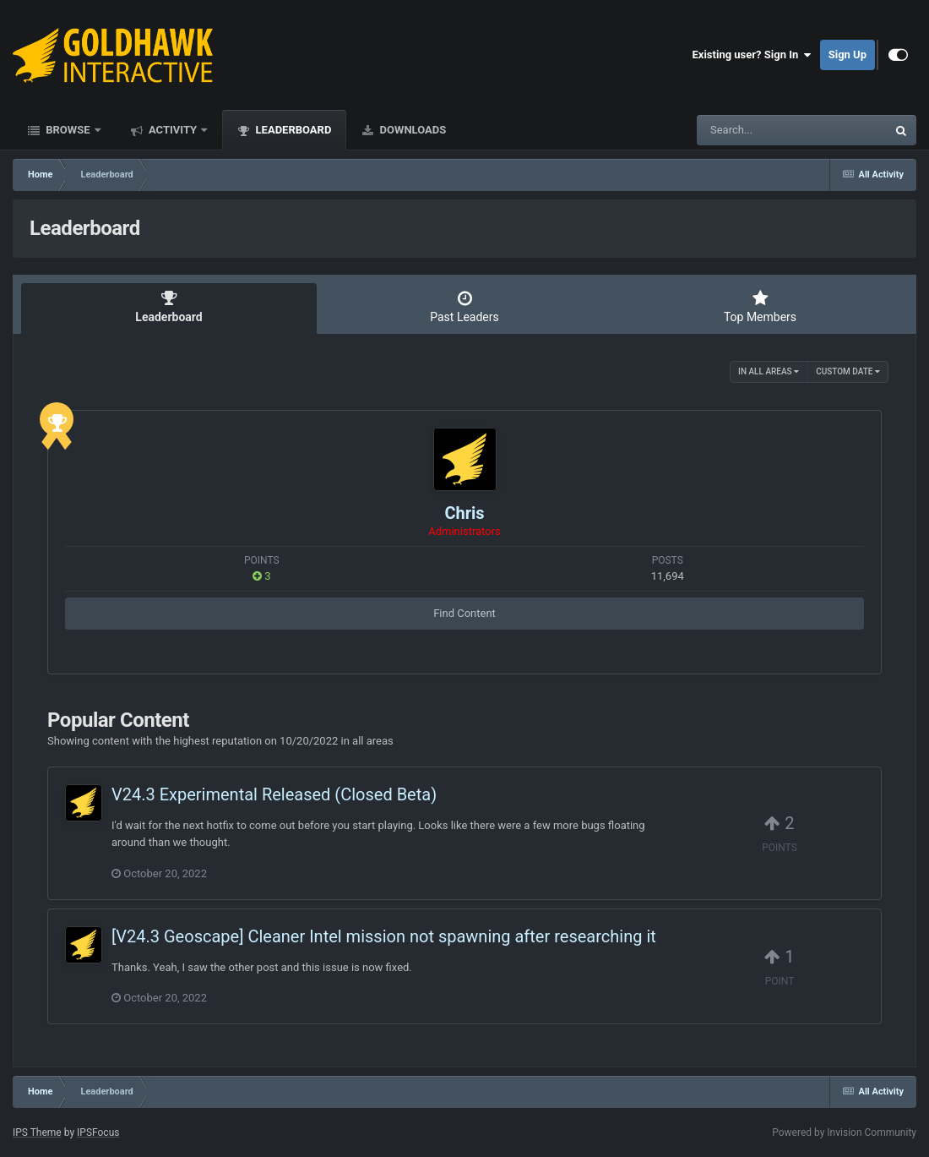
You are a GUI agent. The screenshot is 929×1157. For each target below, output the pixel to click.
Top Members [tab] (760, 307)
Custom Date (848, 371)
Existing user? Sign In (752, 55)
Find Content (464, 613)
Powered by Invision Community (844, 1132)
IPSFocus (98, 1132)
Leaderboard (292, 129)
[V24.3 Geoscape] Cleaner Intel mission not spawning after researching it (383, 936)
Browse (68, 129)
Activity (173, 129)
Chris (464, 513)
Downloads (411, 129)
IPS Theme (37, 1132)
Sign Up (847, 54)
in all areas (768, 371)
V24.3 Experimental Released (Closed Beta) (274, 794)
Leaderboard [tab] (169, 307)
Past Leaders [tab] (464, 307)
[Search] (749, 130)
